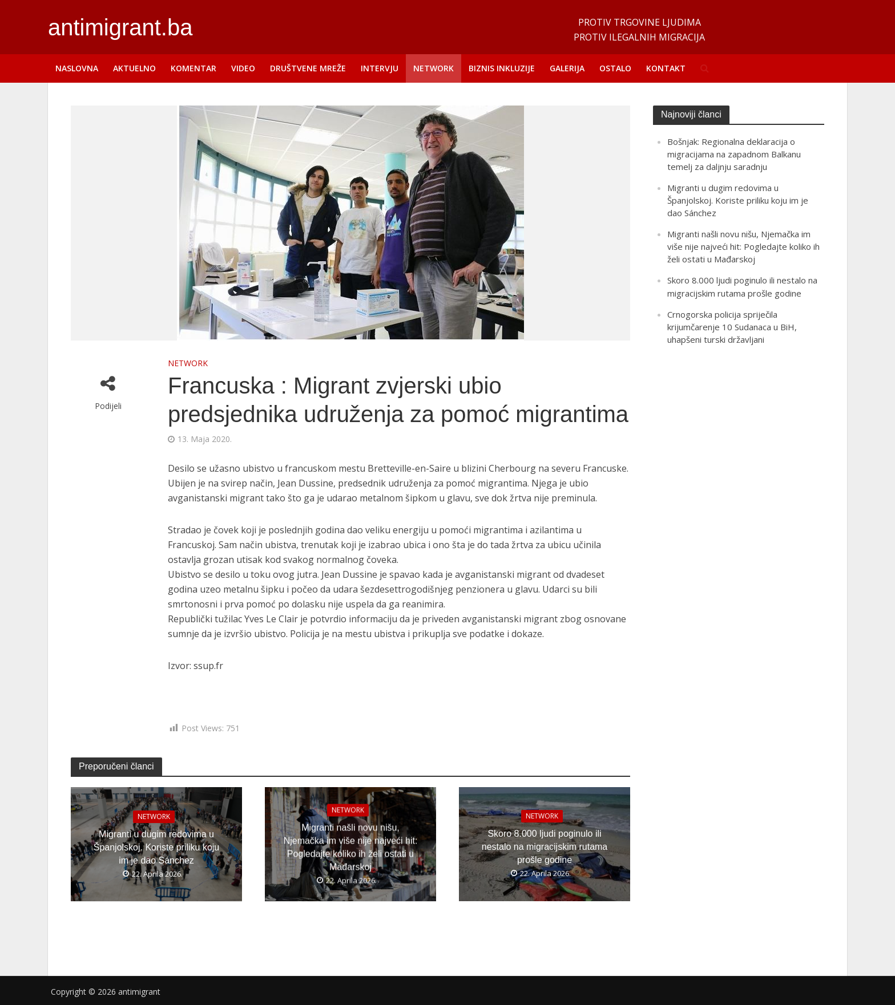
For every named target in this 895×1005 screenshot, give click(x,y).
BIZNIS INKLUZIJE (502, 68)
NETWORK (433, 68)
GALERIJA (567, 68)
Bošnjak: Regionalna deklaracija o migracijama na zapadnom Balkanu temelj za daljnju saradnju (734, 154)
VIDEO (243, 68)
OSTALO (615, 68)
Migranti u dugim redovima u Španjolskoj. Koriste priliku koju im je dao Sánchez (157, 847)
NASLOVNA (76, 68)
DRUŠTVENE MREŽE (308, 68)
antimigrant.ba (120, 27)
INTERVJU (379, 68)
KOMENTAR (193, 68)
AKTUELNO (134, 68)
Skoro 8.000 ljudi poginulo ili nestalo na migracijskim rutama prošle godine (545, 847)
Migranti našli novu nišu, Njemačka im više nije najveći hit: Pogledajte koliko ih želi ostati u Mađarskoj (351, 847)
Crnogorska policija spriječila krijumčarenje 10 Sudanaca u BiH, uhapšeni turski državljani (732, 327)
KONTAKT (666, 68)
